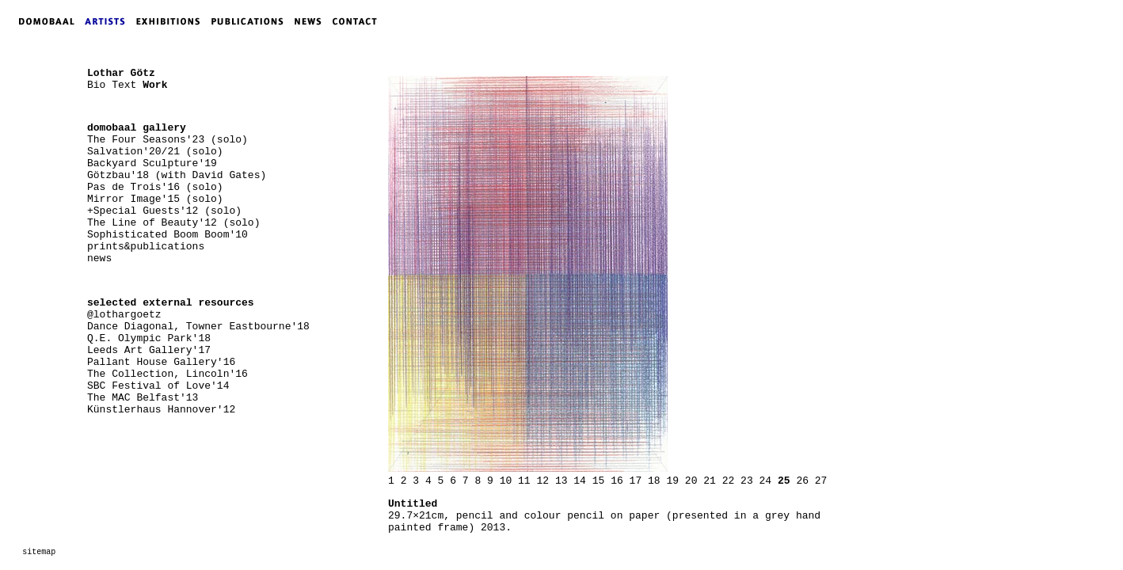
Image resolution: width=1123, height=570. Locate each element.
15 (598, 481)
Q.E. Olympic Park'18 (149, 338)
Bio (96, 85)
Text (124, 85)
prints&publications (145, 247)
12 (542, 481)
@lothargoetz (124, 315)
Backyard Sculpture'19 (152, 163)
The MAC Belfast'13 (142, 398)
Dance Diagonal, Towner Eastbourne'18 (198, 326)
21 (709, 481)
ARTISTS (108, 21)
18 (654, 481)
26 (802, 481)
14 (579, 481)
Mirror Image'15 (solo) (155, 199)
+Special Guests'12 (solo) (164, 211)
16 (617, 481)
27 (821, 481)
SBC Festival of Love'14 (158, 386)
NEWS (312, 21)
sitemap (38, 552)
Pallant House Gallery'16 (161, 362)
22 (728, 481)
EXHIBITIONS (171, 21)
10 (506, 481)
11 (524, 481)
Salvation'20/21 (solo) (155, 152)
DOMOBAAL (42, 21)
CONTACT (358, 21)
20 (691, 481)
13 (561, 481)
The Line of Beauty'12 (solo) (173, 223)
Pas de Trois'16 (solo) (155, 187)
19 (672, 481)
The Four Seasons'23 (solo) (167, 140)
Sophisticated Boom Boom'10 (167, 235)
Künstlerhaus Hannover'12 (161, 410)
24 (765, 481)
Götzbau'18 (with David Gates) (176, 175)
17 (636, 481)
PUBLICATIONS (252, 21)
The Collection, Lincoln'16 (167, 374)
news (99, 258)
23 (746, 481)
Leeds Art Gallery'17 (149, 350)
